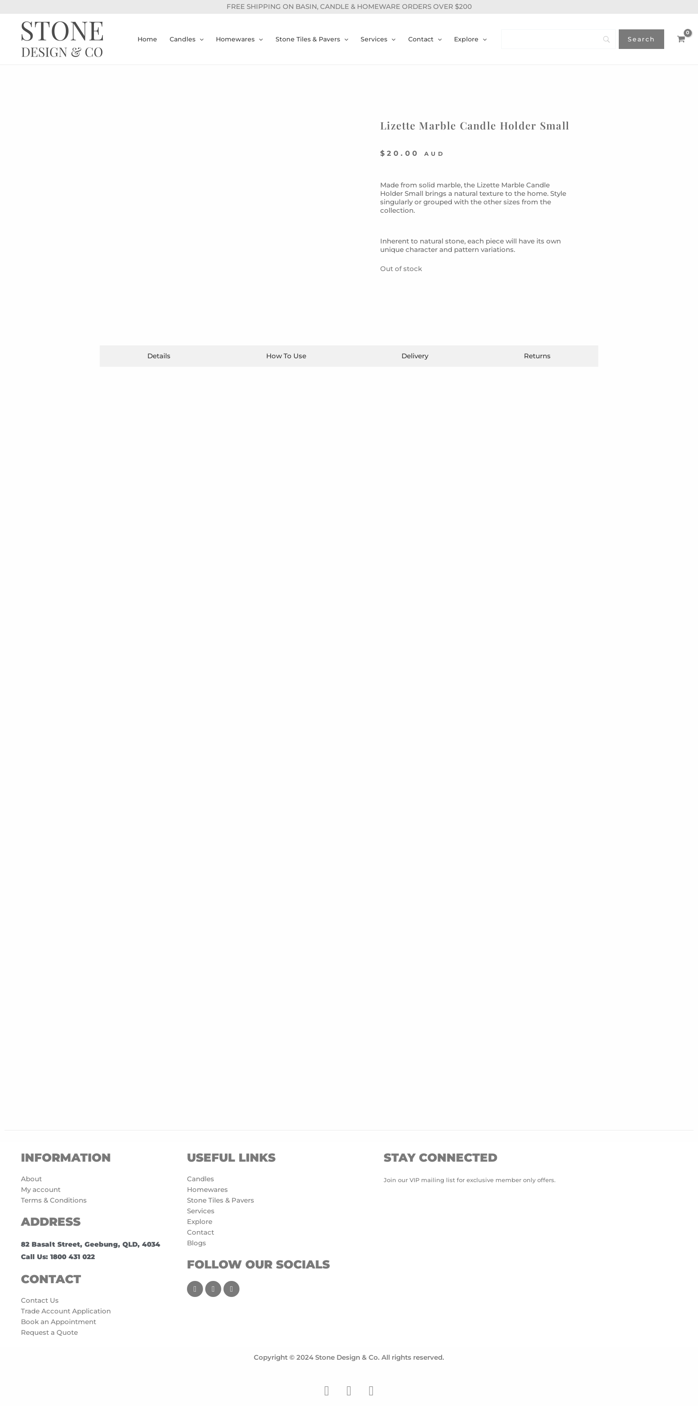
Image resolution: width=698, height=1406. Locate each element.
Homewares (207, 1189)
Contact (200, 1232)
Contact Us (40, 1300)
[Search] (558, 39)
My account (41, 1189)
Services (201, 1211)
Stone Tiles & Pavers (220, 1200)
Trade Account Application (66, 1311)
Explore (199, 1221)
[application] (199, 39)
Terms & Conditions (54, 1200)
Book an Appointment (58, 1321)
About (31, 1179)
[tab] (159, 356)
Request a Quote (49, 1332)
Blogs (196, 1243)
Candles (200, 1179)
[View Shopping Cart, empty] (681, 39)
